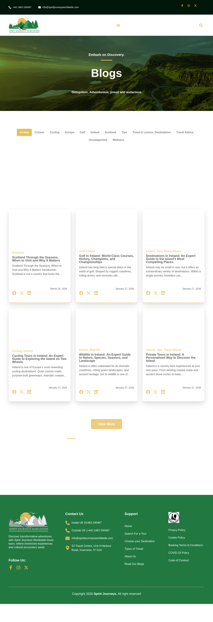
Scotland (122, 123)
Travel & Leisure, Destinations (169, 123)
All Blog (28, 123)
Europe (78, 123)
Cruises (45, 123)
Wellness (132, 131)
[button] (118, 26)
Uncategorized (109, 131)
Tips (138, 123)
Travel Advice (84, 131)
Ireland (106, 123)
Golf (92, 123)
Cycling (61, 123)
